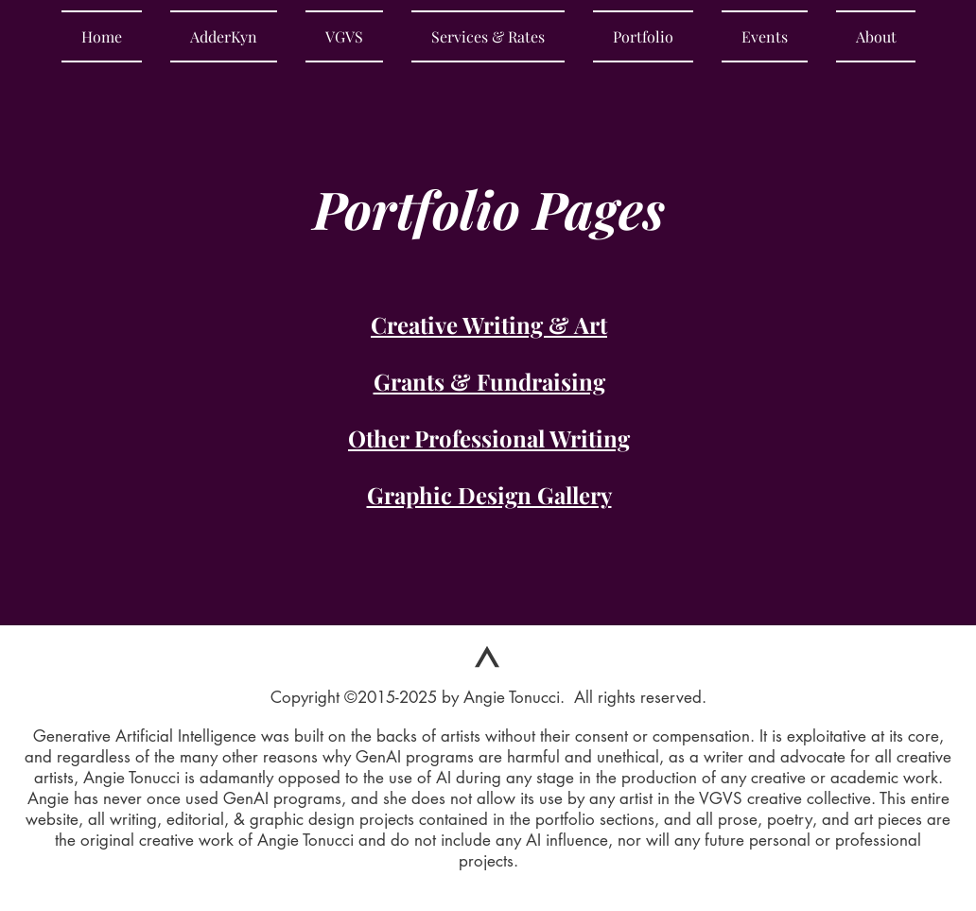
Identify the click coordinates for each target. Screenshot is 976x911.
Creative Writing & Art (489, 324)
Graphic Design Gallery (489, 495)
